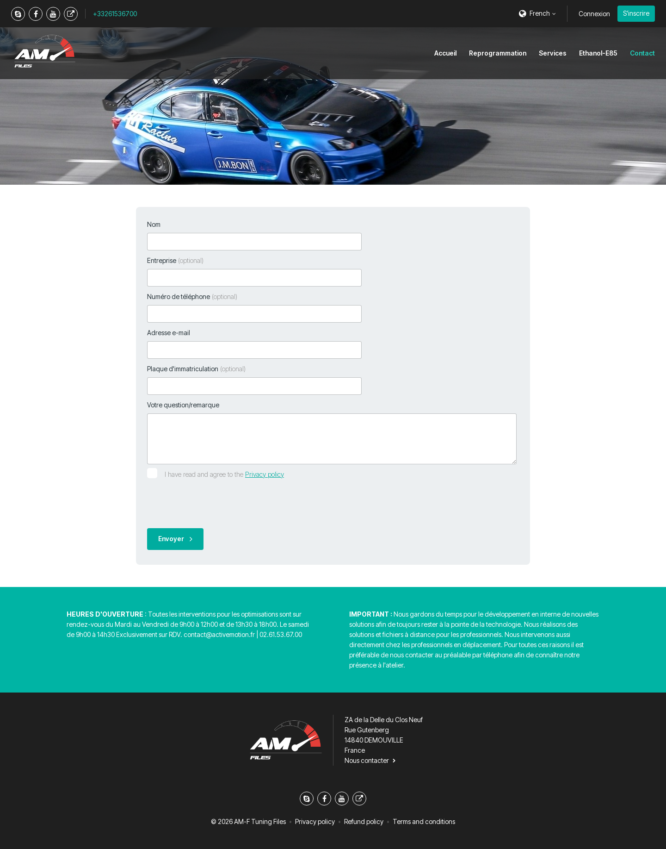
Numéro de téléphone (192, 296)
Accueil (445, 53)
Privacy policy (264, 474)
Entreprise (175, 260)
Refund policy (363, 821)
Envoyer (171, 539)
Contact (642, 53)
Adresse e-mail (168, 333)
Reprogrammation (497, 53)
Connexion (594, 14)
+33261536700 (115, 14)
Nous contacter (367, 760)
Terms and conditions (424, 821)
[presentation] (217, 503)
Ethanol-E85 (598, 53)
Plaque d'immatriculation (196, 369)
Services (553, 53)
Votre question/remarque (183, 405)
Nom (153, 224)
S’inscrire (636, 13)
